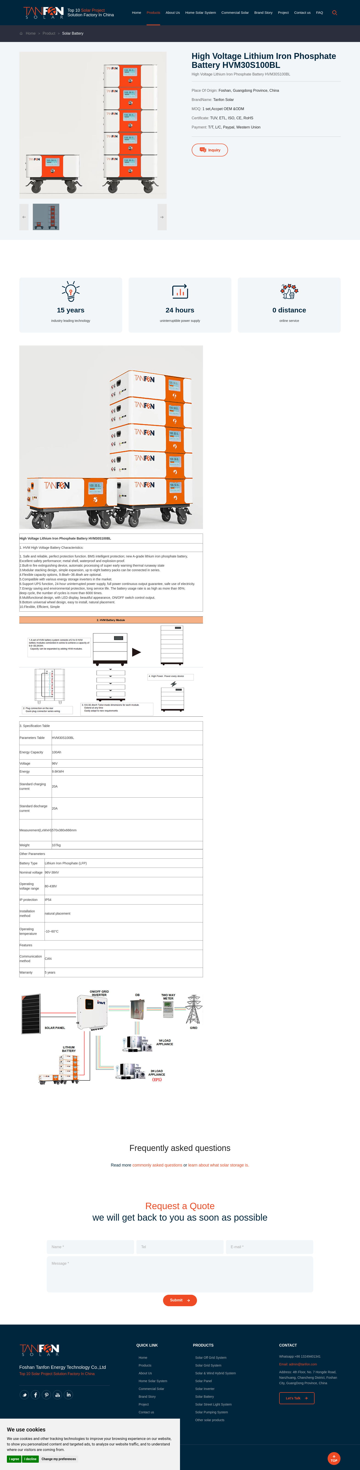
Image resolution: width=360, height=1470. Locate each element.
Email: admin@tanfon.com (298, 1364)
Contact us (302, 12)
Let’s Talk (297, 1398)
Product (49, 33)
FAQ (319, 12)
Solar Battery (72, 33)
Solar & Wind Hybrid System (215, 1373)
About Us (173, 12)
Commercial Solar (235, 12)
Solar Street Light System (213, 1404)
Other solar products (209, 1420)
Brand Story (263, 12)
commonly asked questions (157, 1165)
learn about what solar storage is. (218, 1165)
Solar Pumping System (211, 1412)
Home (136, 12)
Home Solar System (200, 12)
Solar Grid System (208, 1365)
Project (283, 12)
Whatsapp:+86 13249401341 (300, 1356)
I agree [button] (14, 1459)
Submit (180, 1300)
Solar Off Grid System (210, 1357)
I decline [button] (30, 1459)
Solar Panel (203, 1381)
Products (153, 12)
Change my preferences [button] (59, 1459)
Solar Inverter (204, 1389)
